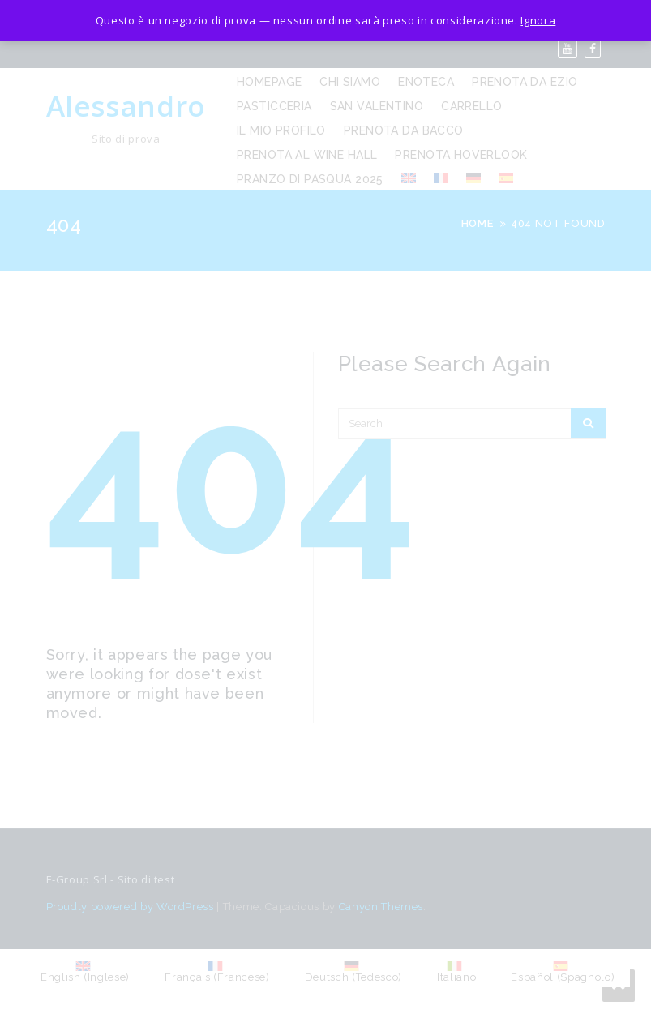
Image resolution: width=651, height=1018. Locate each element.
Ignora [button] (537, 20)
